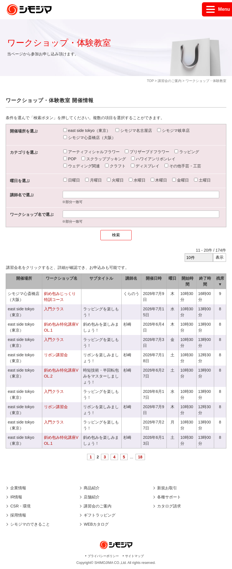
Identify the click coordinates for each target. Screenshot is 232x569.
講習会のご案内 (170, 81)
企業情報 (18, 488)
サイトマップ (134, 556)
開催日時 (154, 278)
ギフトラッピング (99, 515)
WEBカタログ (96, 524)
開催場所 (24, 278)
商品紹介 (92, 488)
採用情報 (18, 515)
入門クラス (54, 309)
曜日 (172, 278)
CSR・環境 (20, 506)
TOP (150, 81)
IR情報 (16, 497)
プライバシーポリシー (103, 556)
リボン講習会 (56, 355)
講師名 (131, 278)
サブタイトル (101, 278)
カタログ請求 (169, 506)
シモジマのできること (30, 524)
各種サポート (169, 497)
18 (140, 457)
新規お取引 (167, 488)
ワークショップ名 (61, 278)
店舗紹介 (92, 497)
